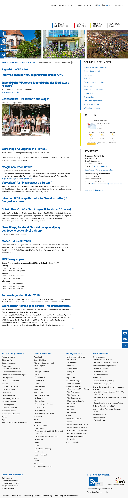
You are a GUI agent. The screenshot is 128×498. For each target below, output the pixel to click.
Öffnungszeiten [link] (7, 377)
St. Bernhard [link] (72, 406)
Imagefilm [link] (38, 416)
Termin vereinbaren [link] (9, 410)
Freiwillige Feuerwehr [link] (41, 371)
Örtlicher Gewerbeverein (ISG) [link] (104, 406)
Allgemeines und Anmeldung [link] (78, 389)
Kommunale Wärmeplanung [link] (103, 380)
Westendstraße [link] (100, 420)
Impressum (16, 495)
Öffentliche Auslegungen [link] (102, 383)
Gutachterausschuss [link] (100, 374)
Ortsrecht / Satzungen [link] (10, 380)
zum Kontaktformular (93, 190)
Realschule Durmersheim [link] (76, 433)
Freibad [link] (37, 368)
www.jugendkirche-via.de (11, 92)
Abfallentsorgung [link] (8, 357)
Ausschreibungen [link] (9, 389)
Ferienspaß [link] (70, 371)
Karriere (63, 5)
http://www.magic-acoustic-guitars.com (17, 178)
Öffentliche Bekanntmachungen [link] (14, 374)
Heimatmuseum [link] (41, 407)
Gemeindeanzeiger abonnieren (99, 488)
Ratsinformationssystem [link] (12, 371)
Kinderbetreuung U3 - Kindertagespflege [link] (74, 381)
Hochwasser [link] (39, 428)
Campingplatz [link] (40, 377)
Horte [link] (68, 374)
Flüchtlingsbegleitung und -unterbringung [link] (44, 364)
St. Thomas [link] (71, 412)
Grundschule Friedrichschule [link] (77, 424)
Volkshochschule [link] (72, 442)
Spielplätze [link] (38, 463)
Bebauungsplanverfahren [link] (103, 359)
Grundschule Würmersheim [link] (77, 427)
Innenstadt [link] (97, 377)
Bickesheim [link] (39, 398)
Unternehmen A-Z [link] (99, 414)
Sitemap (27, 495)
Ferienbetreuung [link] (72, 368)
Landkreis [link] (37, 422)
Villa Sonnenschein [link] (74, 398)
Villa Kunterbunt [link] (73, 392)
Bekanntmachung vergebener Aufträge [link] (108, 403)
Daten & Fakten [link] (40, 360)
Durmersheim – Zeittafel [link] (44, 404)
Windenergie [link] (39, 452)
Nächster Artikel (27, 62)
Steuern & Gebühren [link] (9, 407)
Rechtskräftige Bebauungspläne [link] (106, 362)
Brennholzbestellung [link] (43, 449)
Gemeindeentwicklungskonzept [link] (104, 365)
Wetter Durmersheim (102, 120)
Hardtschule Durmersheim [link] (77, 430)
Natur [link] (37, 383)
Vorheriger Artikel (10, 62)
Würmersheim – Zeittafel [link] (44, 413)
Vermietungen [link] (40, 386)
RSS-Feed (72, 5)
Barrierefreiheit (85, 5)
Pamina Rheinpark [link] (40, 455)
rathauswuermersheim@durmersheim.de (106, 184)
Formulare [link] (7, 392)
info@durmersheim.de (99, 166)
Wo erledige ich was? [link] (11, 398)
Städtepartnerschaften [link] (42, 466)
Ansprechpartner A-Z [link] (11, 386)
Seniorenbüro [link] (72, 362)
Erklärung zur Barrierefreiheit (67, 495)
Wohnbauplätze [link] (99, 417)
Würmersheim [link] (40, 410)
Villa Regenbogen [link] (73, 395)
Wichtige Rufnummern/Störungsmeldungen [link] (14, 421)
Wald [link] (37, 445)
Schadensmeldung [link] (9, 401)
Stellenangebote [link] (8, 404)
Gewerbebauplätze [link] (100, 371)
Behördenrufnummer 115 (97, 492)
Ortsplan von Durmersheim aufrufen (99, 170)
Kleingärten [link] (39, 380)
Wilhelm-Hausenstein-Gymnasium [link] (75, 437)
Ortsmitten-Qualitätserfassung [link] (46, 436)
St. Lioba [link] (70, 409)
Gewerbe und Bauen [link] (100, 368)
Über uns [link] (70, 365)
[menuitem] (97, 5)
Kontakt (53, 5)
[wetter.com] (91, 144)
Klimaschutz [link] (39, 439)
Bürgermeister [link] (7, 360)
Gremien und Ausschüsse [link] (12, 368)
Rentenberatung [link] (9, 395)
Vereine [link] (37, 460)
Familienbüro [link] (72, 359)
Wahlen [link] (4, 417)
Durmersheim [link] (40, 401)
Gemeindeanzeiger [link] (9, 363)
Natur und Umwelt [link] (41, 425)
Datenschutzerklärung (43, 495)
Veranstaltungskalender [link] (11, 414)
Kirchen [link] (36, 419)
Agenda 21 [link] (38, 357)
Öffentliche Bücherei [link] (73, 418)
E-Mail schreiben (8, 488)
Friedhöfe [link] (37, 389)
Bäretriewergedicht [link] (42, 395)
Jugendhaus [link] (70, 377)
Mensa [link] (68, 415)
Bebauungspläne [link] (99, 357)
